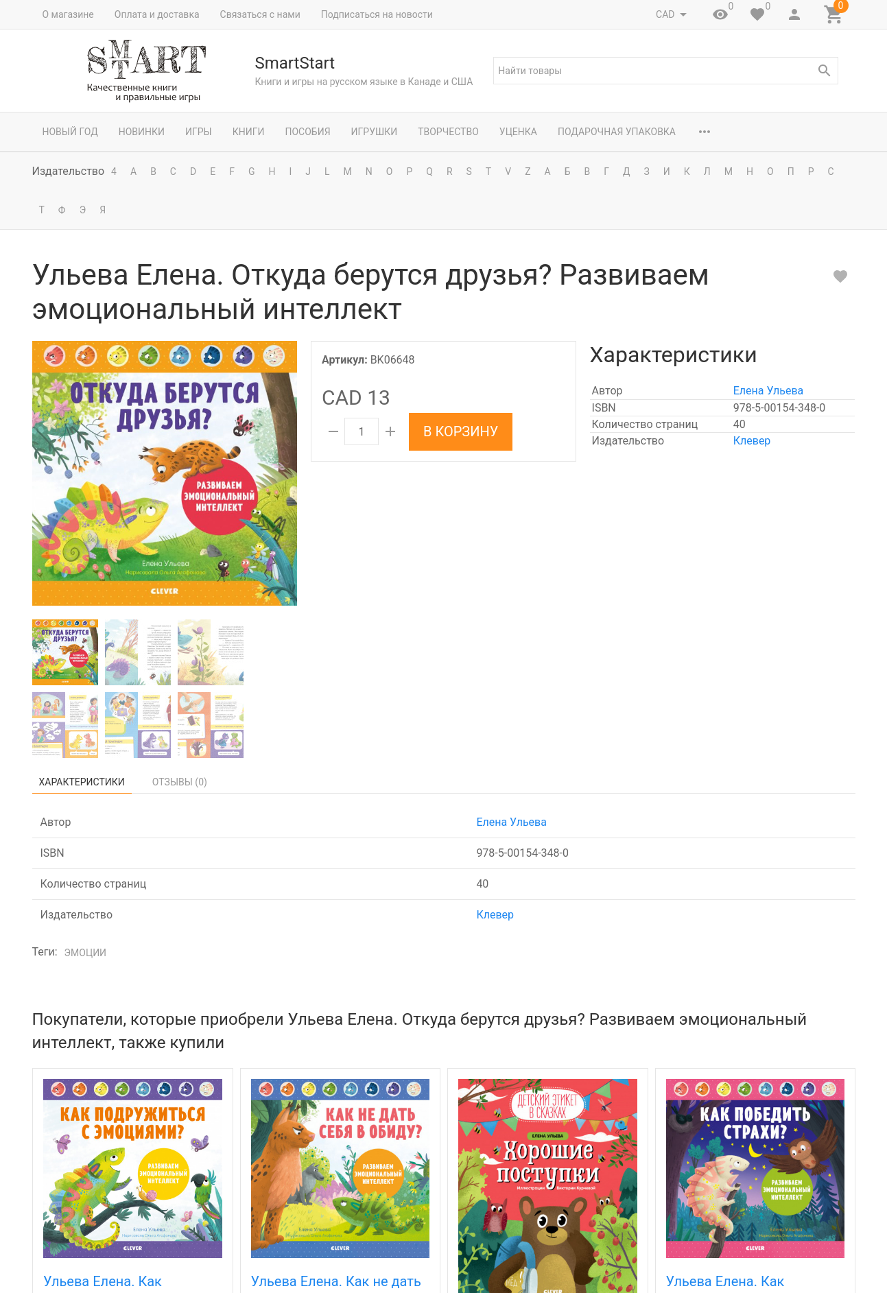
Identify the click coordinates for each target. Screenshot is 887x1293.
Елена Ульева (768, 390)
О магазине (68, 14)
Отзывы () (179, 781)
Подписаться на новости (377, 14)
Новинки (142, 131)
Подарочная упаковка (617, 131)
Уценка (518, 131)
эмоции (85, 952)
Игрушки (374, 131)
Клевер (752, 440)
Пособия (307, 131)
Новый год (70, 131)
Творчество (448, 131)
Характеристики (82, 781)
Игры (198, 131)
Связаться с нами (260, 14)
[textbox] (665, 70)
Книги (249, 131)
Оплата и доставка (157, 14)
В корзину (460, 431)
